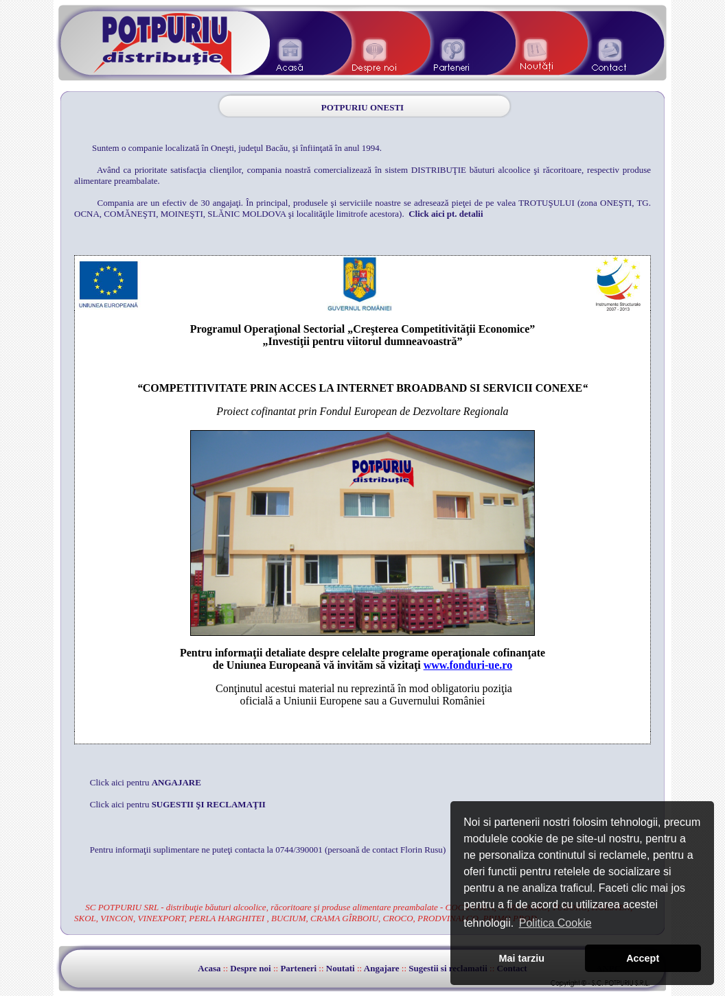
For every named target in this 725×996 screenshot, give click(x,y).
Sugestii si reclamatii (447, 968)
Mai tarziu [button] (521, 958)
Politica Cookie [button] (555, 923)
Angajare (382, 968)
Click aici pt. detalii (445, 214)
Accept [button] (642, 958)
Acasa (209, 968)
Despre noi (250, 968)
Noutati (340, 968)
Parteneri (298, 968)
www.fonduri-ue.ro (468, 665)
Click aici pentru (145, 782)
